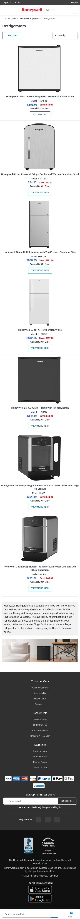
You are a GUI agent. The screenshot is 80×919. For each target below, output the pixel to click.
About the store (40, 751)
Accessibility (40, 693)
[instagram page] (48, 819)
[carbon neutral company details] (48, 846)
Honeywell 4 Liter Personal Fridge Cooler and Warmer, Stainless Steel (40, 174)
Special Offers (10, 2)
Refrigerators (49, 18)
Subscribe (67, 801)
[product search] (54, 914)
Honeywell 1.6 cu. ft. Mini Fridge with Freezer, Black (40, 407)
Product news (40, 756)
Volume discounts (40, 687)
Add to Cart (40, 114)
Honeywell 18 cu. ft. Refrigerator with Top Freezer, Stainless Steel (40, 252)
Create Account (40, 719)
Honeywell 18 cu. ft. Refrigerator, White (40, 329)
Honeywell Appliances (30, 18)
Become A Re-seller (40, 736)
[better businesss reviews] (28, 846)
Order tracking (40, 725)
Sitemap (54, 875)
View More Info (40, 192)
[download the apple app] (40, 889)
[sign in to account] (75, 9)
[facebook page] (38, 819)
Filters (12, 35)
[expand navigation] (3, 10)
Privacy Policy (40, 762)
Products (12, 18)
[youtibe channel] (57, 819)
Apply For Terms (40, 730)
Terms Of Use (40, 767)
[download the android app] (40, 898)
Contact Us (40, 704)
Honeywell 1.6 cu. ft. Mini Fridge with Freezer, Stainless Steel (40, 96)
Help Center (40, 698)
